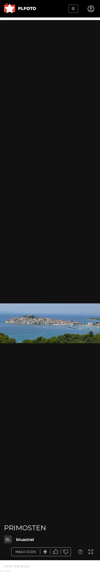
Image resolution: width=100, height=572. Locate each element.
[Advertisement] (50, 70)
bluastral (25, 539)
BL (8, 539)
